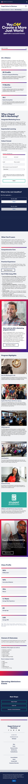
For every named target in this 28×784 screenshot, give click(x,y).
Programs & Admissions (5, 9)
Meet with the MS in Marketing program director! (13, 329)
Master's (12, 9)
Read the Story (8, 552)
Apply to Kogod (14, 701)
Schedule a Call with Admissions (14, 709)
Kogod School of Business (9, 6)
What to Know (4, 48)
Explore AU (14, 705)
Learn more (15, 778)
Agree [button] (14, 780)
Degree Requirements (8, 270)
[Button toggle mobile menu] (25, 6)
